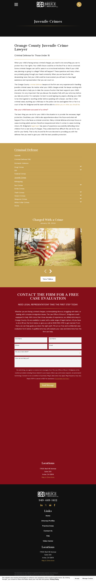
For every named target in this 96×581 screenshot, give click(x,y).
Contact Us (48, 531)
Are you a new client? (21, 352)
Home (48, 516)
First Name (18, 339)
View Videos (48, 279)
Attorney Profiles (48, 521)
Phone (17, 345)
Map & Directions (48, 477)
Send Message (48, 385)
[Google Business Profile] (50, 505)
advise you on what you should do (67, 105)
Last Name (52, 339)
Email (51, 345)
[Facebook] (54, 505)
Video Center (48, 541)
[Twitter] (46, 505)
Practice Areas (48, 526)
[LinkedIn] (41, 505)
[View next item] (50, 271)
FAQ (48, 536)
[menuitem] (17, 154)
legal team (35, 126)
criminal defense (36, 84)
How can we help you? (22, 358)
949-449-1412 (48, 500)
